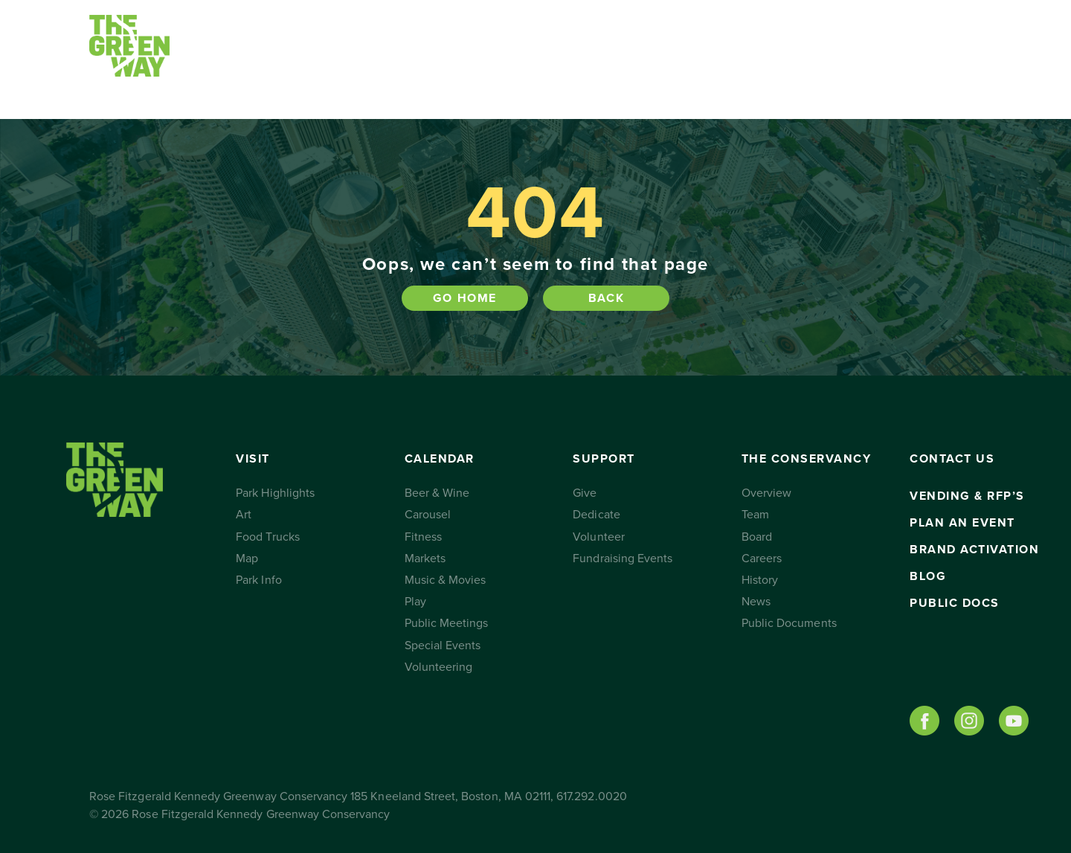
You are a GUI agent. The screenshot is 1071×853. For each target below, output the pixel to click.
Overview (766, 493)
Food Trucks (268, 536)
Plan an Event (962, 522)
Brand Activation (974, 549)
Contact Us (805, 59)
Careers (762, 558)
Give (584, 493)
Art (243, 514)
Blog (928, 576)
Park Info (258, 580)
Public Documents (789, 623)
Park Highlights (275, 493)
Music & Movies (445, 580)
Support (510, 59)
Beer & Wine (437, 493)
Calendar (368, 59)
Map (247, 558)
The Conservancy (675, 59)
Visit (243, 59)
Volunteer (598, 536)
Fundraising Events (622, 558)
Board (757, 536)
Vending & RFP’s (967, 496)
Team (755, 514)
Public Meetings (447, 623)
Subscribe (909, 59)
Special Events (443, 645)
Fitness (423, 536)
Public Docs (955, 603)
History (760, 580)
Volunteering (439, 667)
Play (415, 601)
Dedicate (596, 514)
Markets (425, 558)
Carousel (428, 514)
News (756, 601)
